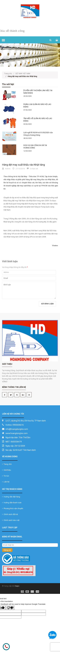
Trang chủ (9, 74)
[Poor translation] (10, 608)
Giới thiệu (6, 470)
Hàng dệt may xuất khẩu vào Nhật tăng (23, 164)
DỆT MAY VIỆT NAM (22, 74)
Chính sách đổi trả (10, 514)
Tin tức (5, 476)
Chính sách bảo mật (10, 520)
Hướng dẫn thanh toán (11, 503)
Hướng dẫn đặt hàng (11, 497)
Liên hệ (5, 482)
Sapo (17, 586)
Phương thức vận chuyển (12, 508)
